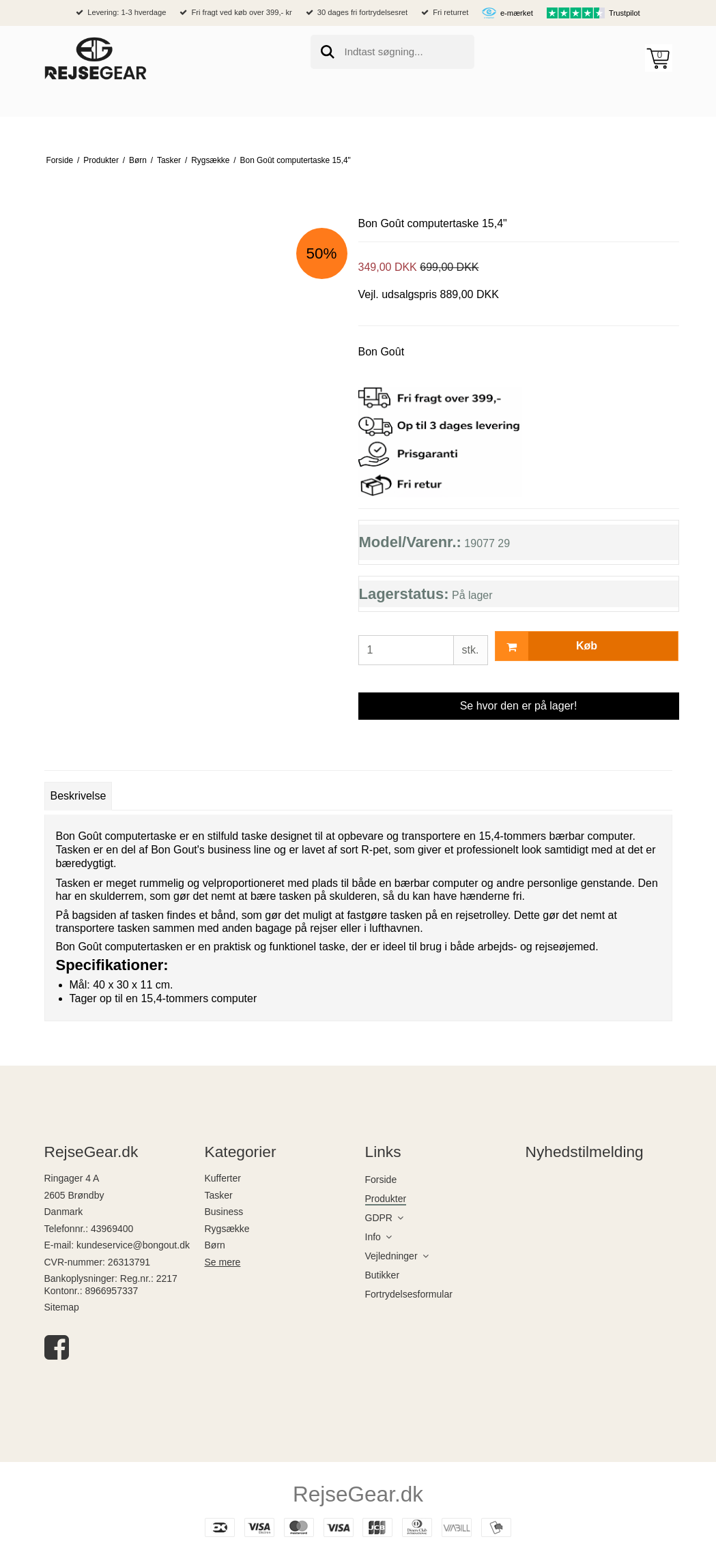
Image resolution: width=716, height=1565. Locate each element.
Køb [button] (547, 646)
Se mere (223, 1262)
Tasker (219, 1195)
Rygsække (227, 1228)
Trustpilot (624, 13)
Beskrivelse (78, 796)
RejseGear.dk (358, 1494)
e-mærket (516, 13)
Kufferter (223, 1178)
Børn (215, 1245)
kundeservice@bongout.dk (133, 1245)
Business (224, 1211)
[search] (392, 52)
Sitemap (61, 1307)
